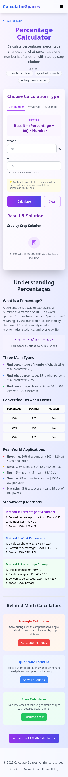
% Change (50, 106)
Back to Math (12, 20)
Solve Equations (34, 680)
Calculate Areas (34, 717)
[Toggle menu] (61, 6)
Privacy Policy (50, 769)
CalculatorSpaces (21, 6)
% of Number (16, 106)
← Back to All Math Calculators (34, 738)
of (8, 158)
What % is (34, 106)
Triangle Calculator (20, 73)
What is (11, 141)
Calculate (24, 201)
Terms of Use (31, 769)
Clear (52, 201)
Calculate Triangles (34, 643)
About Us (15, 769)
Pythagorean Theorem (34, 80)
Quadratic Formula (48, 73)
